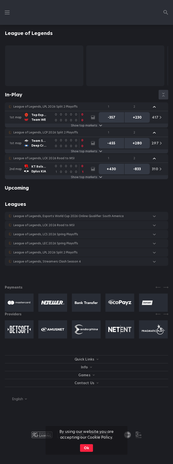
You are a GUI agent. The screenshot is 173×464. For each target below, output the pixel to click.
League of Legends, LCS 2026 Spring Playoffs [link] (45, 234)
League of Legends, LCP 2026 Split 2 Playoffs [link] (45, 132)
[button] (86, 106)
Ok (86, 448)
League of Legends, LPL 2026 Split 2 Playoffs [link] (45, 107)
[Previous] (158, 287)
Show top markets (86, 125)
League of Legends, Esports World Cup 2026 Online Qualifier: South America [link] (68, 216)
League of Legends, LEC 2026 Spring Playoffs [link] (45, 243)
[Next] (165, 287)
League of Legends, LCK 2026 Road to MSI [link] (44, 158)
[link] (48, 117)
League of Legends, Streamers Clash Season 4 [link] (47, 261)
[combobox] (16, 399)
